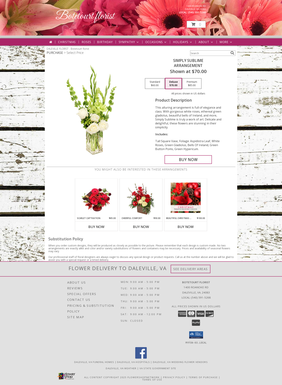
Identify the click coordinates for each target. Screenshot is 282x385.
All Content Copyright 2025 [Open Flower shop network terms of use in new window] (105, 377)
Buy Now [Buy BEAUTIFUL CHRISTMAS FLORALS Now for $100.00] (186, 226)
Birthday (105, 42)
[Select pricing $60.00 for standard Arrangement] (155, 83)
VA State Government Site (158, 368)
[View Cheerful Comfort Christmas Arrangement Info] (141, 197)
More (226, 42)
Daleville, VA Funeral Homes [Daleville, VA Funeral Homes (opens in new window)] (94, 361)
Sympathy (129, 42)
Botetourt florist (85, 16)
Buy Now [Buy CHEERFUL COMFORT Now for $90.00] (141, 226)
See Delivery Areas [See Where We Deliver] (190, 269)
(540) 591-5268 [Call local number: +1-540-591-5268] (197, 12)
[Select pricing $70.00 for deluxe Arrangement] (173, 83)
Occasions (156, 42)
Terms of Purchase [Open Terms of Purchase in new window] (203, 377)
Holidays (182, 42)
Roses (86, 42)
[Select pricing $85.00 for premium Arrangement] (191, 83)
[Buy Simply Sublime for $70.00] (188, 159)
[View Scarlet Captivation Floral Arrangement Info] (96, 197)
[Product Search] (209, 53)
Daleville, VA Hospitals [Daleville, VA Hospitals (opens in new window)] (133, 361)
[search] (232, 53)
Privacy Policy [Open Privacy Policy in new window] (174, 377)
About (206, 42)
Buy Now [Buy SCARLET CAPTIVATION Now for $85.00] (96, 226)
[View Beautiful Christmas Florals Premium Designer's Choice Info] (186, 197)
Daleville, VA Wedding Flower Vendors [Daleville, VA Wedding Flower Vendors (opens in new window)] (180, 361)
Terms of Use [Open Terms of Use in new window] (152, 379)
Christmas (67, 42)
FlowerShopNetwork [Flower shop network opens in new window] (144, 377)
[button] (196, 24)
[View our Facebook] (141, 357)
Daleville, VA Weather (121, 368)
